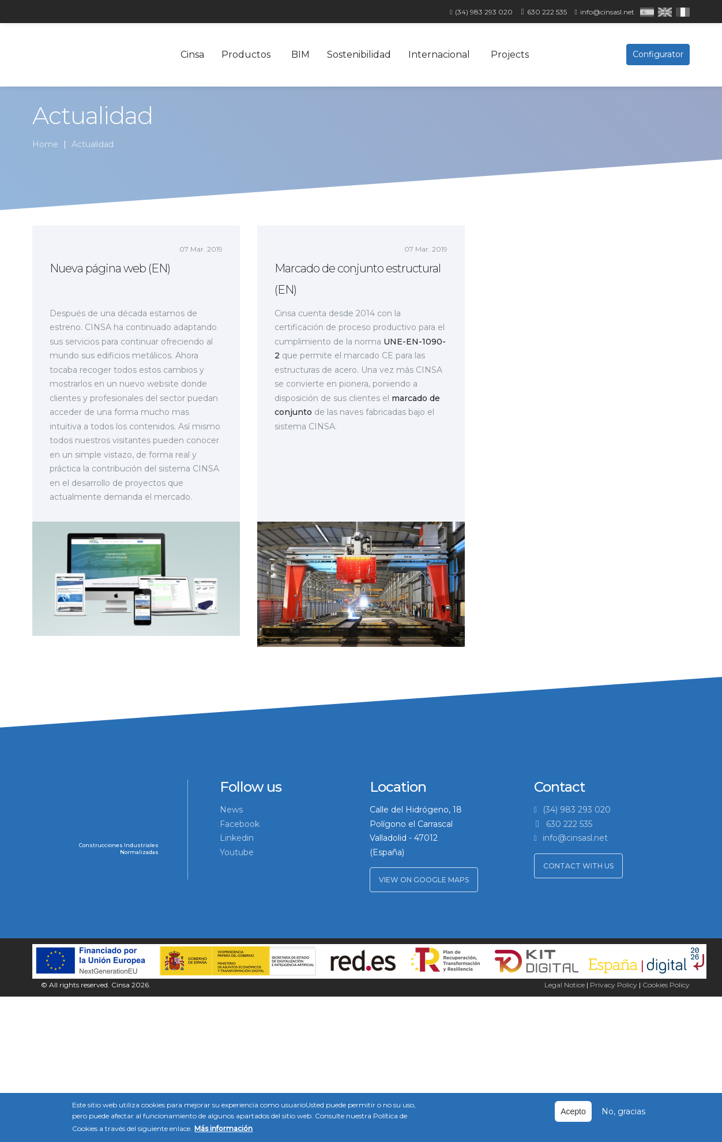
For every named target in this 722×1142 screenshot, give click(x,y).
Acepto (573, 1111)
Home (45, 144)
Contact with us (578, 866)
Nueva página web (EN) (110, 268)
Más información (223, 1128)
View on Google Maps (424, 879)
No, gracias (623, 1111)
